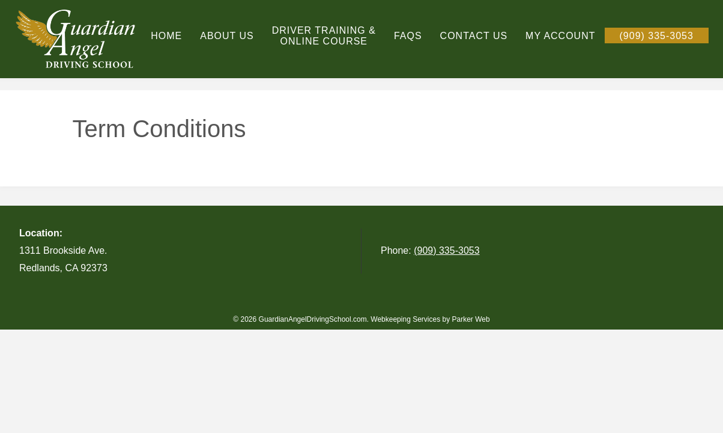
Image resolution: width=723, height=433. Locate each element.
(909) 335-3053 (446, 250)
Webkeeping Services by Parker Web (430, 319)
